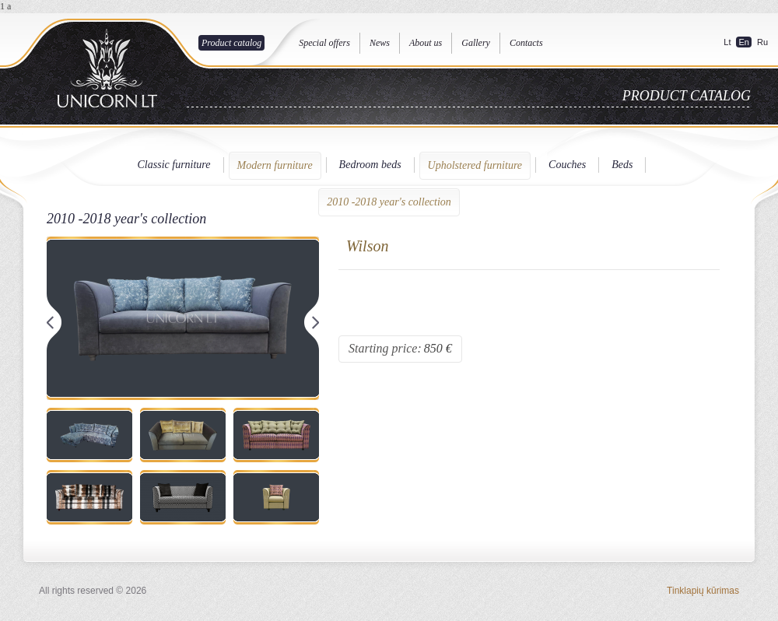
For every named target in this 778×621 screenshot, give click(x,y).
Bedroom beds (370, 164)
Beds (622, 164)
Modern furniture (275, 165)
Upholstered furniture (475, 165)
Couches (567, 164)
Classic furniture (174, 164)
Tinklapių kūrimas (703, 590)
